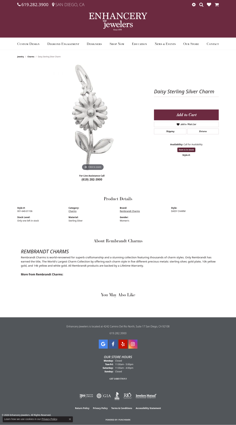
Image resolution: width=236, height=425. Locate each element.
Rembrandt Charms (130, 211)
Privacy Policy (100, 408)
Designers (94, 44)
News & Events (165, 44)
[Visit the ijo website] (86, 395)
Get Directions (118, 378)
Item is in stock (186, 149)
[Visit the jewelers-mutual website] (146, 395)
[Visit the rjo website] (127, 395)
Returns (203, 131)
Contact (213, 44)
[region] (93, 117)
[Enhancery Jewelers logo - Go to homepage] (118, 21)
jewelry (20, 56)
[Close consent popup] (70, 419)
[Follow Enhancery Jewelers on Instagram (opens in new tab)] (132, 344)
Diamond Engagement (63, 44)
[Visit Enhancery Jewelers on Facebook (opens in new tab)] (113, 344)
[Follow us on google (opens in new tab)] (103, 344)
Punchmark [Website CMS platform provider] (125, 420)
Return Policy (82, 408)
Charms (31, 56)
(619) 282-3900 (91, 179)
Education (139, 44)
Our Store (191, 44)
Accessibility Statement (148, 408)
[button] (194, 4)
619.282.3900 (118, 333)
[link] (32, 4)
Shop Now (117, 44)
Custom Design (28, 44)
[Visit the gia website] (104, 395)
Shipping (170, 131)
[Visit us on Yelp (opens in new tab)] (123, 344)
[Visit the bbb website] (117, 395)
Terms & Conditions (121, 408)
